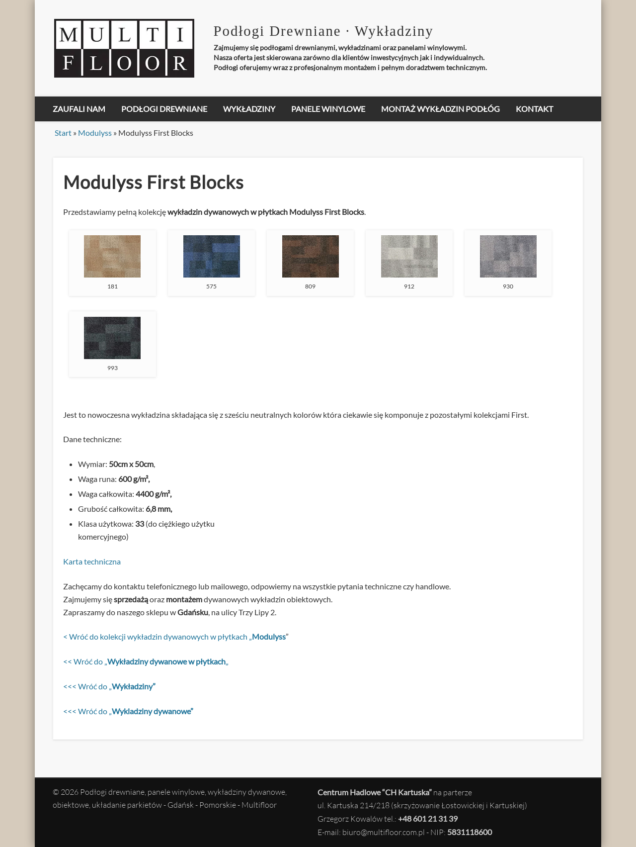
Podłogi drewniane (164, 108)
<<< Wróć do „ (109, 686)
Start (63, 132)
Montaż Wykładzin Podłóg (440, 108)
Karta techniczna (92, 561)
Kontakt (534, 108)
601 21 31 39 (435, 818)
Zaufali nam (79, 108)
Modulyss (95, 132)
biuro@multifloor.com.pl (383, 832)
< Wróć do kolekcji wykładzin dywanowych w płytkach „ (174, 636)
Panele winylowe (328, 108)
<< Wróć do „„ (146, 661)
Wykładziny (249, 108)
